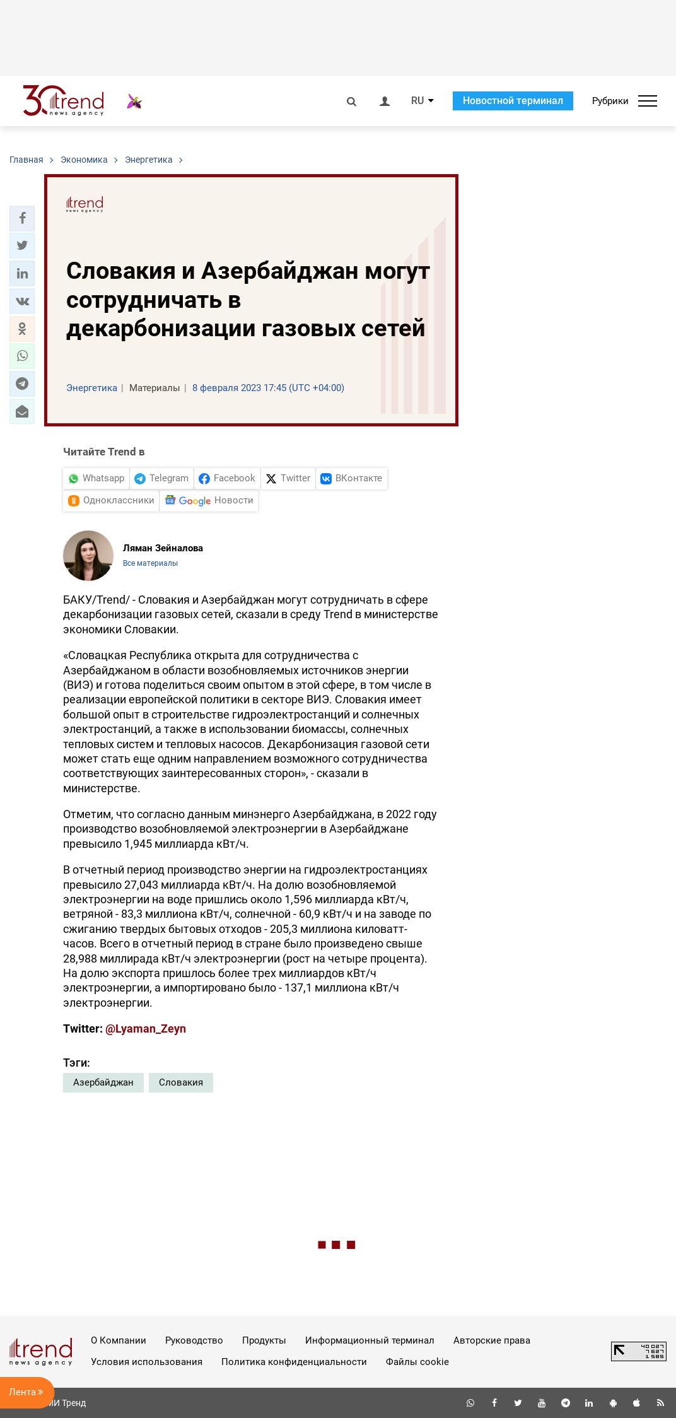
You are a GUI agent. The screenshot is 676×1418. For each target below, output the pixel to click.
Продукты (264, 1340)
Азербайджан (103, 1082)
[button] (22, 218)
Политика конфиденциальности (294, 1362)
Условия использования (146, 1362)
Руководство (194, 1340)
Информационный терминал (369, 1340)
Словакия (181, 1082)
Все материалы (150, 563)
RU (417, 101)
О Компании (118, 1340)
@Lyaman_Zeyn (145, 1028)
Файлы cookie (417, 1362)
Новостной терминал (513, 101)
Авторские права (491, 1340)
